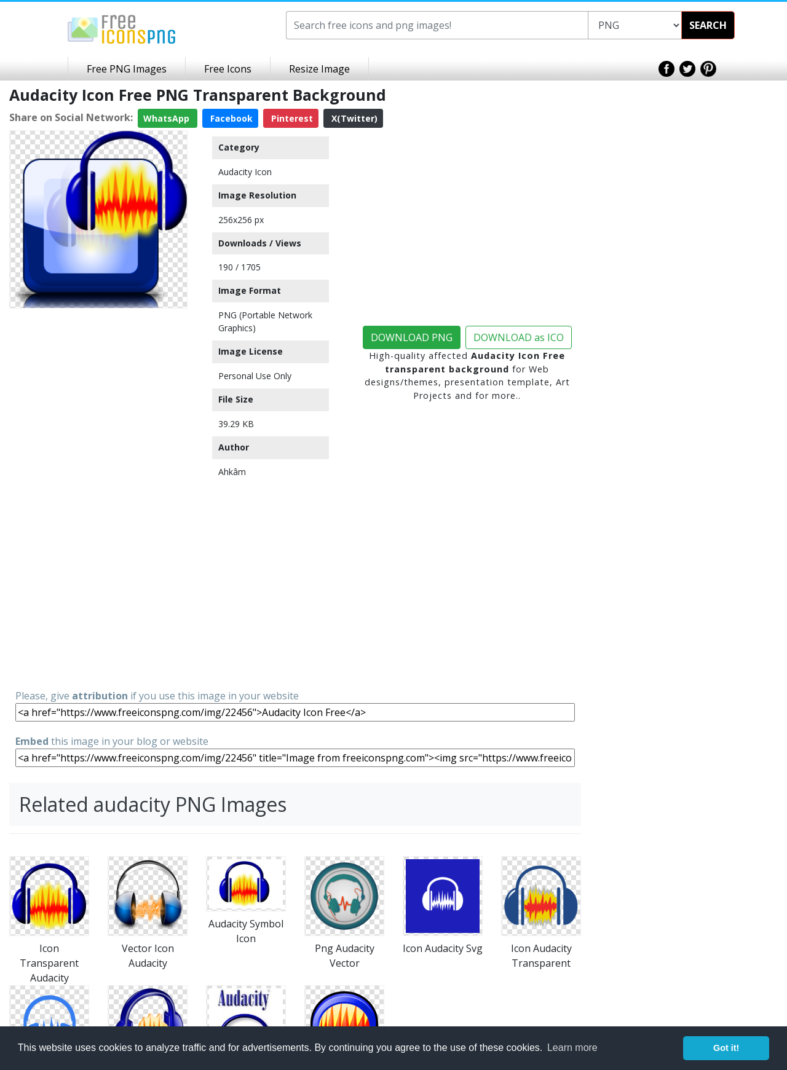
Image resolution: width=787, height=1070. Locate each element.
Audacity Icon (245, 172)
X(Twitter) (353, 118)
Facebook (230, 118)
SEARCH (708, 25)
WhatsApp (167, 118)
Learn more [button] (572, 1047)
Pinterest (291, 118)
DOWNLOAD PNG (412, 337)
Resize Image (319, 69)
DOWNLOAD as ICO (518, 337)
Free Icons (227, 69)
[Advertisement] (98, 497)
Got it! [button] (726, 1048)
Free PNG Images (127, 69)
